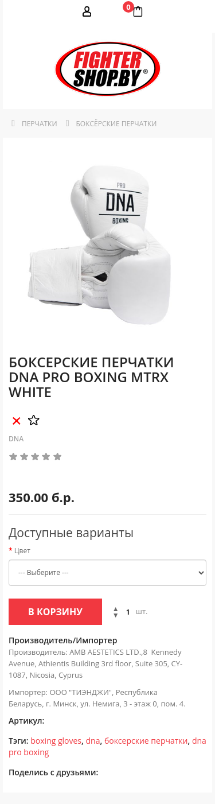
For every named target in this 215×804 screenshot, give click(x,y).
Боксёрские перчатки (116, 124)
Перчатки (39, 124)
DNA (16, 439)
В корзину (55, 611)
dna (93, 740)
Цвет (22, 551)
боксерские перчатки (146, 740)
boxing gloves (55, 740)
